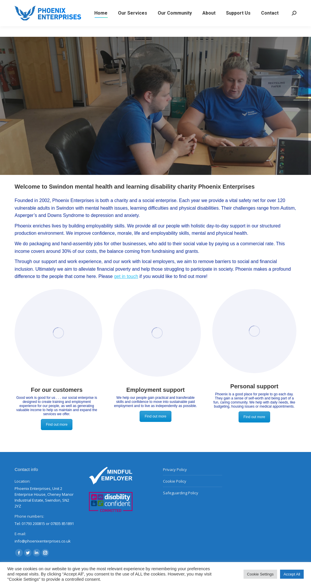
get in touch (126, 276)
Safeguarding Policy (180, 492)
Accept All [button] (292, 574)
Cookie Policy (174, 481)
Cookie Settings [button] (260, 574)
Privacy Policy (175, 469)
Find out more (56, 424)
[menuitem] (101, 24)
